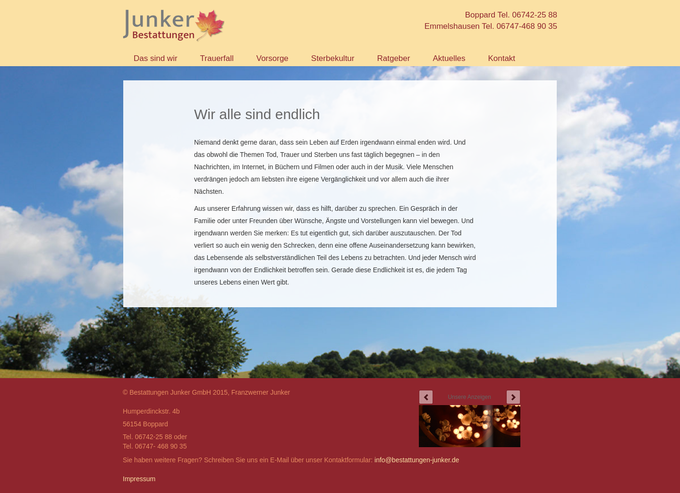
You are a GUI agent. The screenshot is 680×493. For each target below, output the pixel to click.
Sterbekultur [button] (333, 58)
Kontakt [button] (501, 58)
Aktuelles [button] (449, 58)
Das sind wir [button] (156, 58)
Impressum (139, 479)
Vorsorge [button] (272, 58)
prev (426, 397)
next (513, 397)
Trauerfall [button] (217, 58)
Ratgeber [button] (393, 58)
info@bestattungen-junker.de (416, 460)
